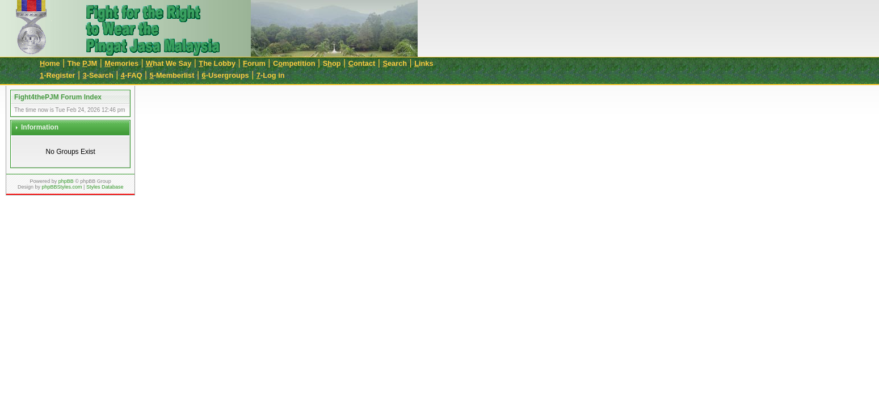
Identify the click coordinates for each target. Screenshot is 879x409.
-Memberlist (172, 75)
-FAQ (131, 75)
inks (423, 63)
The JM (83, 63)
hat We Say (168, 63)
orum (254, 63)
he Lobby (217, 63)
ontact (362, 63)
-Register (57, 75)
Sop (332, 63)
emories (121, 63)
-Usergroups (225, 75)
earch (394, 63)
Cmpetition (294, 63)
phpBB (66, 181)
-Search (98, 75)
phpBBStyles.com (62, 187)
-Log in (270, 75)
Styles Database (105, 187)
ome (50, 63)
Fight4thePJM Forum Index (58, 97)
